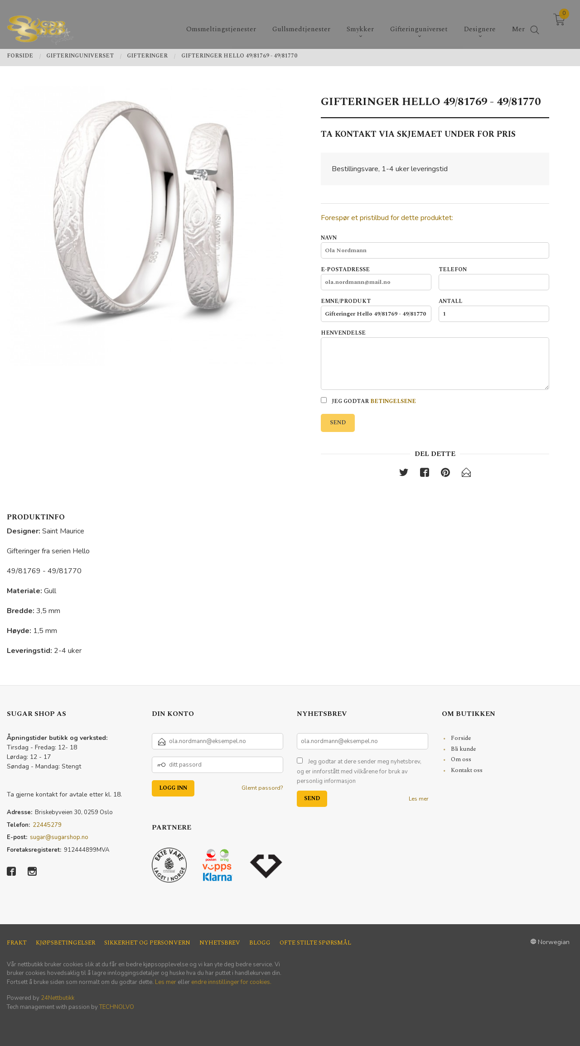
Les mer (418, 798)
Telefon (494, 278)
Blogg (260, 943)
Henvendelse (435, 359)
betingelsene (393, 401)
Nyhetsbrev (219, 943)
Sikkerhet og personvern (147, 943)
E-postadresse (376, 278)
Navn (435, 246)
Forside (461, 738)
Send (338, 422)
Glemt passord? (262, 788)
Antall (494, 309)
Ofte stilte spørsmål (315, 943)
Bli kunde (463, 748)
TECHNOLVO (116, 1007)
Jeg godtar (368, 401)
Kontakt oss (467, 770)
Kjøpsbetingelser (65, 943)
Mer (518, 23)
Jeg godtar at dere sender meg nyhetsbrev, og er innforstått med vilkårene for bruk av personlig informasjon (359, 771)
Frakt (17, 943)
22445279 (47, 825)
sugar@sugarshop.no (59, 837)
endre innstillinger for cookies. (231, 982)
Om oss (461, 759)
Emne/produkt (376, 309)
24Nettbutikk (57, 998)
